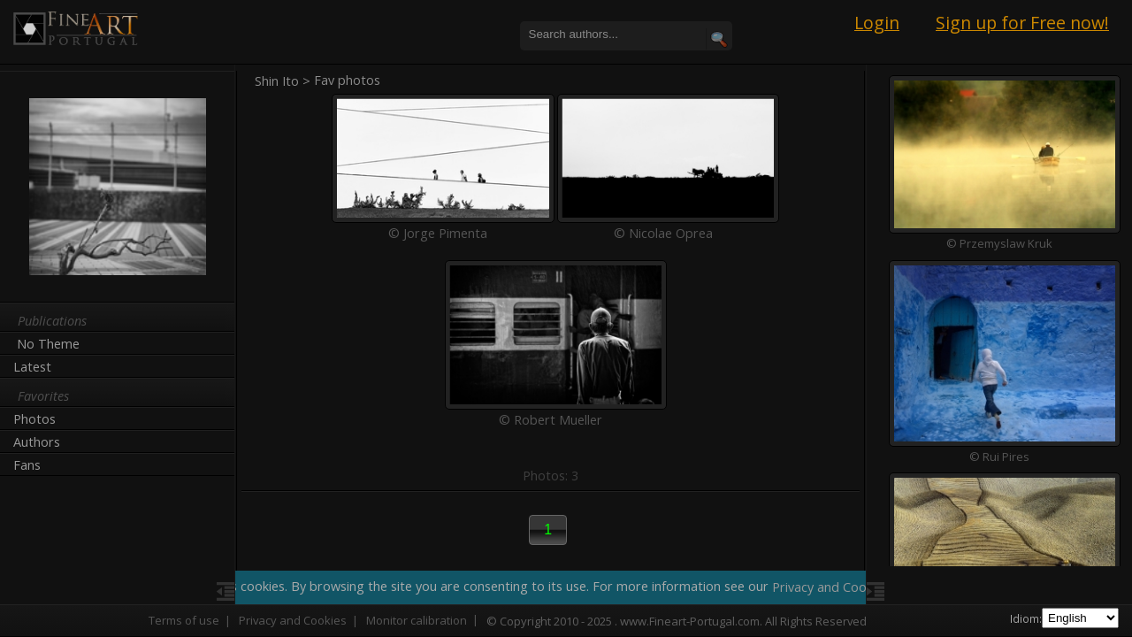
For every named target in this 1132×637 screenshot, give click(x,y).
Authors (36, 442)
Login (876, 23)
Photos (34, 419)
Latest (32, 366)
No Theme (48, 343)
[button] (548, 518)
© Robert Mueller (550, 408)
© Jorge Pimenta (437, 227)
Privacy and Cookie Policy (847, 587)
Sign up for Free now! (1022, 23)
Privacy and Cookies (293, 620)
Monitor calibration (416, 620)
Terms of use (184, 620)
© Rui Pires (999, 456)
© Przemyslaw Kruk (999, 243)
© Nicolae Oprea (663, 227)
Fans (27, 465)
